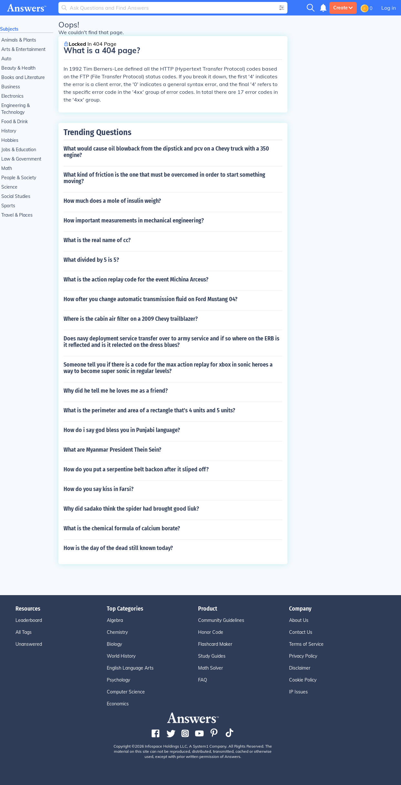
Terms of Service (306, 644)
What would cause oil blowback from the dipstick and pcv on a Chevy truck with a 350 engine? (166, 152)
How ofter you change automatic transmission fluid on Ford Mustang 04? (150, 299)
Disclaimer (299, 668)
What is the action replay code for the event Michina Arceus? (136, 279)
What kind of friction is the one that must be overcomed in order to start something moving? (164, 178)
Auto (6, 59)
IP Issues (298, 692)
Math (6, 168)
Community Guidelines (221, 620)
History (8, 131)
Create (343, 8)
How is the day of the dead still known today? (118, 548)
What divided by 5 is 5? (91, 259)
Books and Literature (23, 77)
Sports (8, 206)
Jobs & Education (18, 149)
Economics (118, 704)
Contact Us (300, 632)
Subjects (9, 29)
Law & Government (21, 159)
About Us (298, 620)
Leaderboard (28, 620)
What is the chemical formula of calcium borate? (122, 528)
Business (10, 87)
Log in (388, 8)
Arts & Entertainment (23, 49)
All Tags (23, 632)
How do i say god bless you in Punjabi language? (122, 430)
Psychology (118, 680)
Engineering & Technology (15, 109)
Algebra (115, 620)
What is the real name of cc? (97, 240)
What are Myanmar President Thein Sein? (112, 449)
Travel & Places (17, 215)
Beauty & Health (18, 68)
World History (121, 656)
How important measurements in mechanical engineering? (134, 220)
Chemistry (117, 632)
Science (9, 187)
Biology (114, 644)
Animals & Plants (18, 40)
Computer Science (126, 692)
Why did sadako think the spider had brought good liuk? (131, 508)
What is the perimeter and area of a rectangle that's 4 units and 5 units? (149, 410)
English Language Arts (130, 668)
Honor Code (210, 632)
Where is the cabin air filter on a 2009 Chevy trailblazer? (131, 318)
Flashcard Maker (215, 644)
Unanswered (28, 644)
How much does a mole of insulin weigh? (112, 200)
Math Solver (210, 668)
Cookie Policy (302, 680)
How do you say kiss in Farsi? (99, 489)
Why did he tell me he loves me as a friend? (116, 390)
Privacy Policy (303, 656)
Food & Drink (14, 121)
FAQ (202, 680)
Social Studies (15, 196)
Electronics (12, 96)
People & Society (18, 178)
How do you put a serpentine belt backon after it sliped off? (136, 469)
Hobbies (9, 140)
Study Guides (212, 656)
